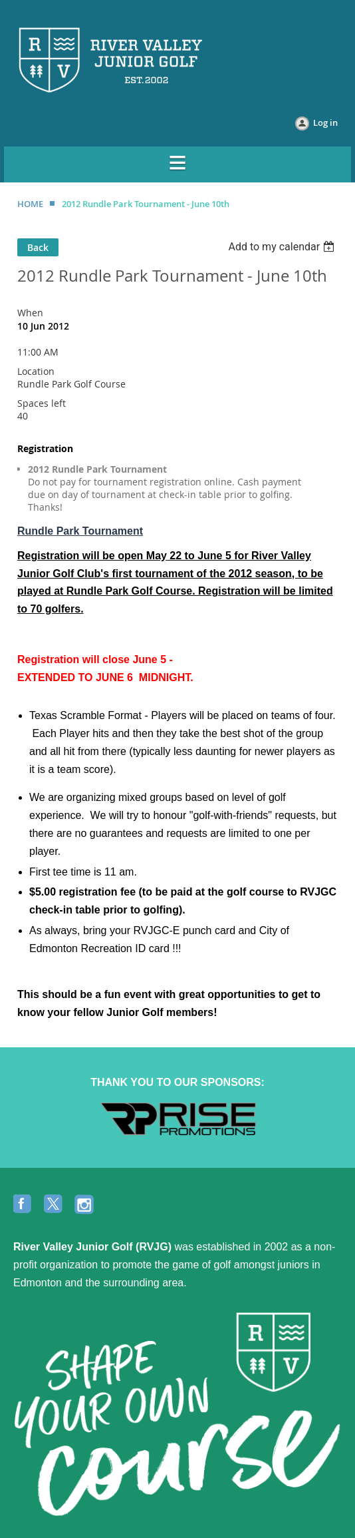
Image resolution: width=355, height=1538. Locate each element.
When (30, 312)
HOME (30, 204)
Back (38, 247)
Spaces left (41, 403)
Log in (325, 122)
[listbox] (283, 246)
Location (36, 371)
